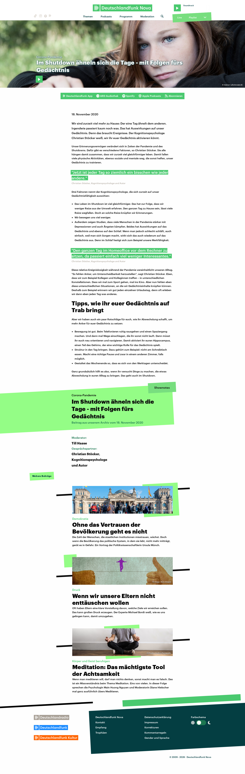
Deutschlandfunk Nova (109, 717)
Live (179, 17)
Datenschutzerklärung (157, 717)
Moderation (147, 16)
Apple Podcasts (149, 95)
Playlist (193, 17)
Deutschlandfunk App (77, 95)
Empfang (100, 727)
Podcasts (106, 16)
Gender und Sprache (156, 737)
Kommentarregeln (155, 732)
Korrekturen (151, 727)
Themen (88, 16)
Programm (126, 16)
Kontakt (100, 722)
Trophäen (101, 732)
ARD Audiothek (107, 95)
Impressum (151, 722)
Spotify (128, 95)
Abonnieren (174, 95)
